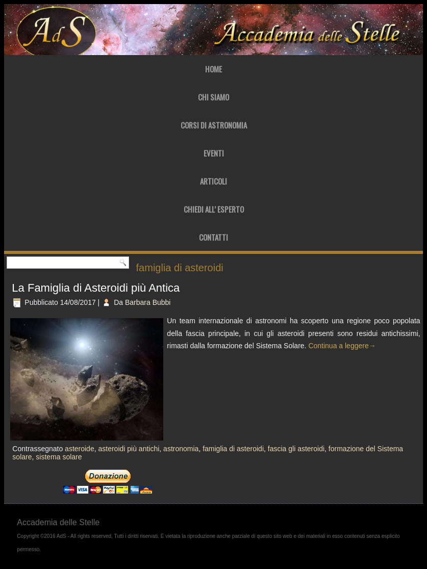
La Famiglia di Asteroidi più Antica (96, 287)
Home (213, 68)
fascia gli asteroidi (296, 449)
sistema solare (59, 457)
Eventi (214, 153)
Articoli (213, 181)
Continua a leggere (341, 346)
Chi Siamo (213, 96)
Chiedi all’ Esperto (214, 209)
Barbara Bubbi (148, 302)
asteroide (79, 449)
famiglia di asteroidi (233, 449)
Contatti (213, 237)
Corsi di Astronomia (214, 125)
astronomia (180, 449)
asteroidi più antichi (128, 449)
